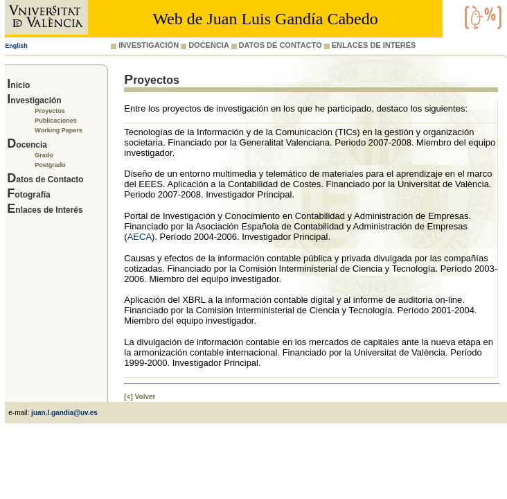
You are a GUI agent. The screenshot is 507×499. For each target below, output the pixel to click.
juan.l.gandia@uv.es (64, 413)
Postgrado (50, 164)
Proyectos (50, 110)
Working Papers (58, 130)
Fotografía (28, 195)
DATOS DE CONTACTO (276, 45)
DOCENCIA (205, 45)
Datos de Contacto (45, 179)
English (16, 45)
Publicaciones (56, 120)
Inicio (18, 85)
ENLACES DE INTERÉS (370, 45)
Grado (44, 155)
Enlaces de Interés (44, 210)
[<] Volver (139, 397)
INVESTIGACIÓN (145, 45)
